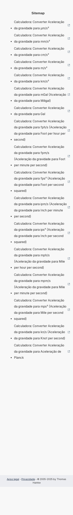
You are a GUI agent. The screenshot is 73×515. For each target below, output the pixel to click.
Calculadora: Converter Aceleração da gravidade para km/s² (39, 78)
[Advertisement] (36, 423)
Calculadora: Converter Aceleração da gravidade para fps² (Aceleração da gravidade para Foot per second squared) (39, 182)
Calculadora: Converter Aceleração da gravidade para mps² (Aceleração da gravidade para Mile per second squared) (40, 310)
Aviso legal (13, 479)
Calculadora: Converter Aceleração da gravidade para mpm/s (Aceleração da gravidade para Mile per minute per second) (39, 284)
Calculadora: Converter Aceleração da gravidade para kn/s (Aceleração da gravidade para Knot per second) (39, 332)
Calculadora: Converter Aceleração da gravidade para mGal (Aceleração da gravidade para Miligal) (40, 95)
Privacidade (28, 479)
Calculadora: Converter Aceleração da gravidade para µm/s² (39, 25)
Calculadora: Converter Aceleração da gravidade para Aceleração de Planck (39, 351)
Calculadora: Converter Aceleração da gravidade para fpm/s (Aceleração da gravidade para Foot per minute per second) (39, 156)
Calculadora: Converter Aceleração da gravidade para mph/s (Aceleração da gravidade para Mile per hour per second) (39, 258)
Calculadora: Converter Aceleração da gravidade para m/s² (39, 65)
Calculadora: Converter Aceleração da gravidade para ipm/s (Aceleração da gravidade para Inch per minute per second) (40, 207)
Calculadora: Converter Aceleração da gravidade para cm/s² (39, 52)
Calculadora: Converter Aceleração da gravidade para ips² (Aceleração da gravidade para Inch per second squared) (39, 233)
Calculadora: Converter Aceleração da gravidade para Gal (39, 111)
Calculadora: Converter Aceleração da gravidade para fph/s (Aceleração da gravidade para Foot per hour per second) (40, 130)
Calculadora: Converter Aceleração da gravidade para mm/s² (39, 38)
